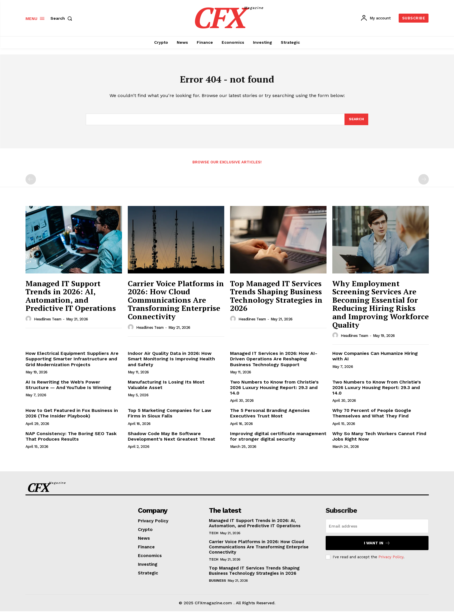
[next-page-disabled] (423, 183)
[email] (377, 530)
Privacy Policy (390, 561)
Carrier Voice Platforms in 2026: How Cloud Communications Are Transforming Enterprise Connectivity (176, 303)
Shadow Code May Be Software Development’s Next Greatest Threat (171, 440)
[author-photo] (29, 323)
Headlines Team (47, 323)
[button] (62, 18)
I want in (377, 547)
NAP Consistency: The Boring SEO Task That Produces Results (70, 440)
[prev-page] (30, 183)
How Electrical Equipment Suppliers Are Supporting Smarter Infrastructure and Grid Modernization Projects (71, 362)
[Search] (356, 122)
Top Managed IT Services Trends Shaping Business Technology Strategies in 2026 (276, 299)
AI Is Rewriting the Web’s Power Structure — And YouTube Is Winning (68, 388)
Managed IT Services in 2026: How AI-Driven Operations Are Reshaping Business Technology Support (273, 362)
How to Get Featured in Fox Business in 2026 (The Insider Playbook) (71, 416)
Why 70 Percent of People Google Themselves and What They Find (371, 416)
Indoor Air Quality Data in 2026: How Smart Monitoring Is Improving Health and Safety (171, 362)
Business (217, 584)
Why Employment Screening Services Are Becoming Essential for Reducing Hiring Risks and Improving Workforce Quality (380, 307)
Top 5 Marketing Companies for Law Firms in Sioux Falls (169, 416)
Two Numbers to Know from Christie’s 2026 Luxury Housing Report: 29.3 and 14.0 (274, 391)
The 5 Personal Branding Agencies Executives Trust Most (270, 416)
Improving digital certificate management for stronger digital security (278, 440)
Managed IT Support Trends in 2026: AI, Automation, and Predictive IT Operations (70, 299)
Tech (213, 537)
